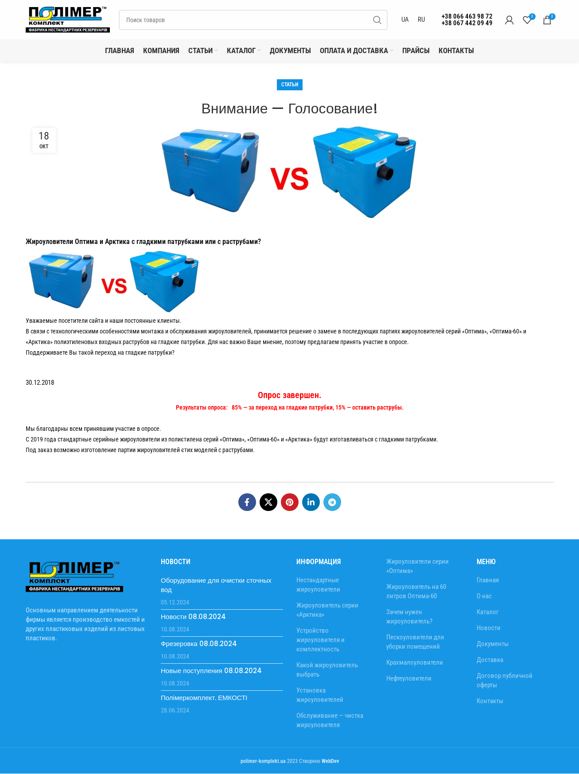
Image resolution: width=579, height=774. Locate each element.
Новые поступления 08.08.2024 (211, 671)
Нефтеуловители (408, 679)
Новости (489, 628)
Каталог (488, 612)
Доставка (490, 660)
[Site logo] (68, 19)
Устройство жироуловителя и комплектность (320, 640)
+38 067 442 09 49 (467, 23)
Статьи (289, 85)
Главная (488, 580)
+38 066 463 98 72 (467, 16)
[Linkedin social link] (311, 502)
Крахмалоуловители (414, 663)
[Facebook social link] (247, 502)
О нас (484, 596)
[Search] (253, 20)
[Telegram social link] (332, 502)
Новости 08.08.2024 (193, 617)
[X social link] (268, 502)
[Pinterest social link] (290, 502)
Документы (493, 644)
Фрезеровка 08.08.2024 (199, 644)
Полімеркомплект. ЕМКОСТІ (204, 698)
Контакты (490, 701)
